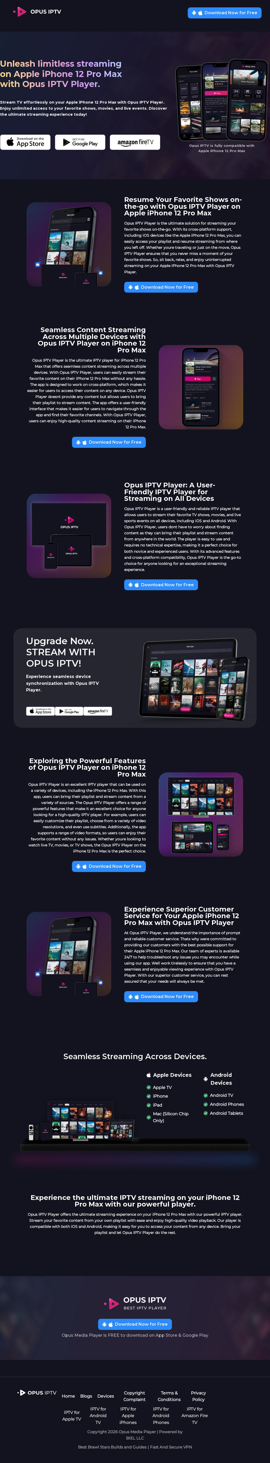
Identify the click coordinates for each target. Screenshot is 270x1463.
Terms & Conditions (169, 1396)
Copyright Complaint (134, 1396)
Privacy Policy (198, 1396)
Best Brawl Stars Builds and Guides (112, 1447)
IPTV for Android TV (98, 1416)
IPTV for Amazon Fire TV (194, 1416)
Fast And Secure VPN (171, 1447)
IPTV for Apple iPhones (128, 1416)
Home (68, 1396)
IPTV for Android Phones (160, 1416)
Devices (105, 1396)
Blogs (86, 1396)
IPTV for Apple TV (71, 1416)
